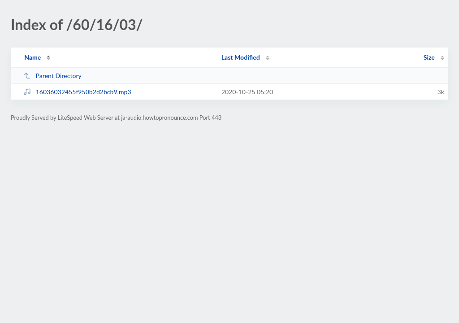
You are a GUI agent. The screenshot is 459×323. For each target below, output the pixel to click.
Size (429, 57)
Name (32, 57)
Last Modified (240, 57)
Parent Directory (52, 75)
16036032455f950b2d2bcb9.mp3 (77, 92)
